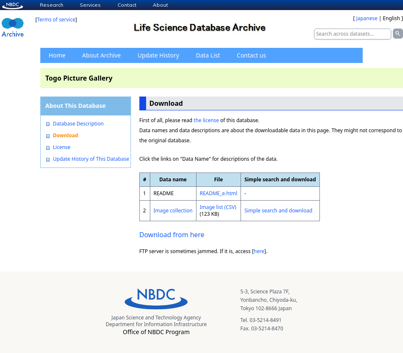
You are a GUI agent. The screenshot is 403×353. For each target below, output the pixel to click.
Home (57, 55)
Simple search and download (278, 210)
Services (90, 5)
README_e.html (219, 193)
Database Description (78, 123)
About (160, 5)
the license (206, 120)
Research (51, 5)
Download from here (171, 234)
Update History (158, 55)
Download (65, 135)
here (259, 251)
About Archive (101, 55)
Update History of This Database (91, 159)
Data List (208, 55)
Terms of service (56, 19)
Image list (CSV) (218, 207)
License (62, 147)
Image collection (173, 210)
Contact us (251, 55)
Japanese (366, 18)
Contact (127, 5)
